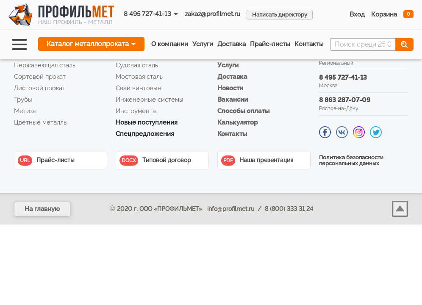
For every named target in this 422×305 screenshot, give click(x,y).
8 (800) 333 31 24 (289, 208)
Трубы (23, 99)
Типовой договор (155, 160)
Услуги (202, 44)
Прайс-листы (46, 160)
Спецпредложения (145, 134)
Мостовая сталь (139, 76)
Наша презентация (257, 160)
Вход (357, 14)
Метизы (25, 111)
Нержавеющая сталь (44, 65)
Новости (230, 88)
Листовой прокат (39, 88)
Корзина (384, 14)
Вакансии (232, 99)
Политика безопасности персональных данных (351, 160)
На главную (42, 209)
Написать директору (279, 14)
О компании (169, 44)
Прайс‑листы (270, 44)
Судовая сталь (137, 65)
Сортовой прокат (40, 76)
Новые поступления (147, 122)
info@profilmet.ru (230, 208)
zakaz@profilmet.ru (212, 14)
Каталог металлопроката (88, 44)
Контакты (309, 44)
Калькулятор (237, 122)
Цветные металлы (41, 122)
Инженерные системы (149, 99)
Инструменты (136, 111)
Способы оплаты (243, 111)
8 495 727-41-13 (147, 14)
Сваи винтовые (138, 88)
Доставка (231, 44)
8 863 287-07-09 (344, 100)
